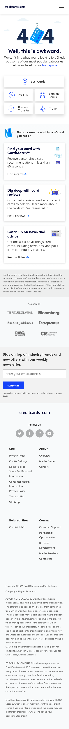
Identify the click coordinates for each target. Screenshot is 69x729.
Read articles (16, 257)
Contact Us (45, 558)
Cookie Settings (18, 461)
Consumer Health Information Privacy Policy (19, 486)
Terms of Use (16, 496)
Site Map (14, 502)
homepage (49, 65)
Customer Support (50, 527)
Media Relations (48, 553)
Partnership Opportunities (47, 535)
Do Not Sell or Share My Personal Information (20, 471)
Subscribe (13, 385)
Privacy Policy (17, 455)
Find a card (15, 174)
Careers (44, 466)
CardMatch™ (17, 527)
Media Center (47, 461)
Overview (44, 455)
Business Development (47, 545)
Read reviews (16, 216)
